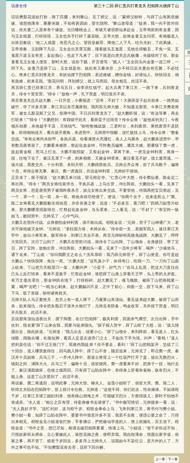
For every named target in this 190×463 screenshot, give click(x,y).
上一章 (160, 459)
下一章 (173, 459)
